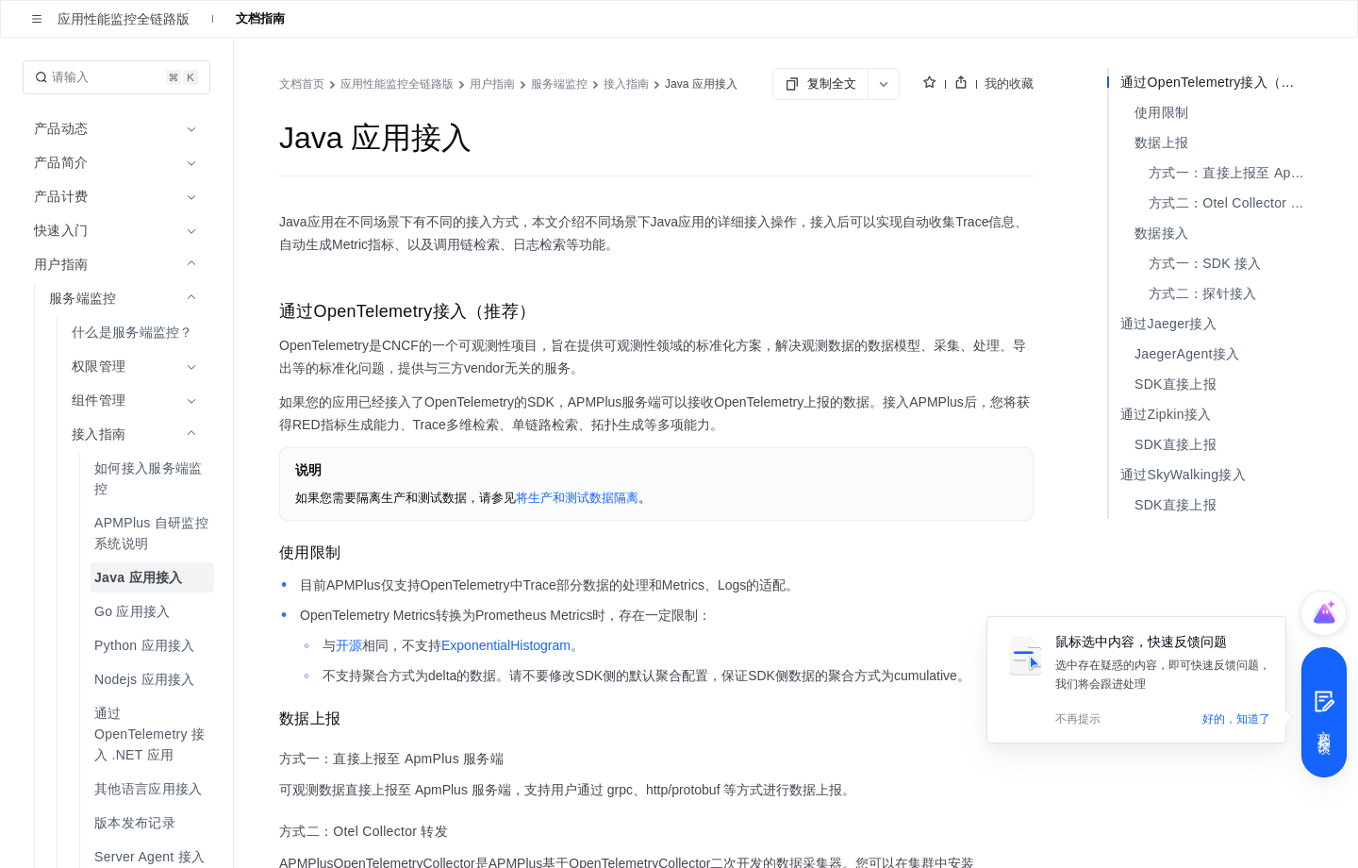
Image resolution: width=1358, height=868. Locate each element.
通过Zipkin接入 (1165, 414)
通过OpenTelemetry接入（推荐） (1216, 82)
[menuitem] (118, 332)
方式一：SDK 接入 (1205, 263)
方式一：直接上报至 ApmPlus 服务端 (1231, 172)
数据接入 (1161, 233)
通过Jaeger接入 (1168, 323)
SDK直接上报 (1175, 384)
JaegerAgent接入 (1186, 353)
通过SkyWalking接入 (1183, 474)
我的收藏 (1009, 83)
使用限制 (1161, 112)
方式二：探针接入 (1202, 293)
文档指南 (260, 18)
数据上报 (1161, 142)
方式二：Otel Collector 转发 (1231, 202)
